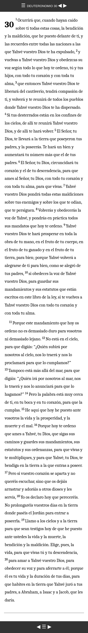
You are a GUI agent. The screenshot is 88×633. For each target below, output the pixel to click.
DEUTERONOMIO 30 (42, 6)
